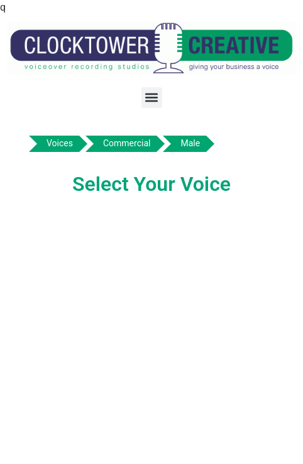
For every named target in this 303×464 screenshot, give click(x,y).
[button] (151, 97)
